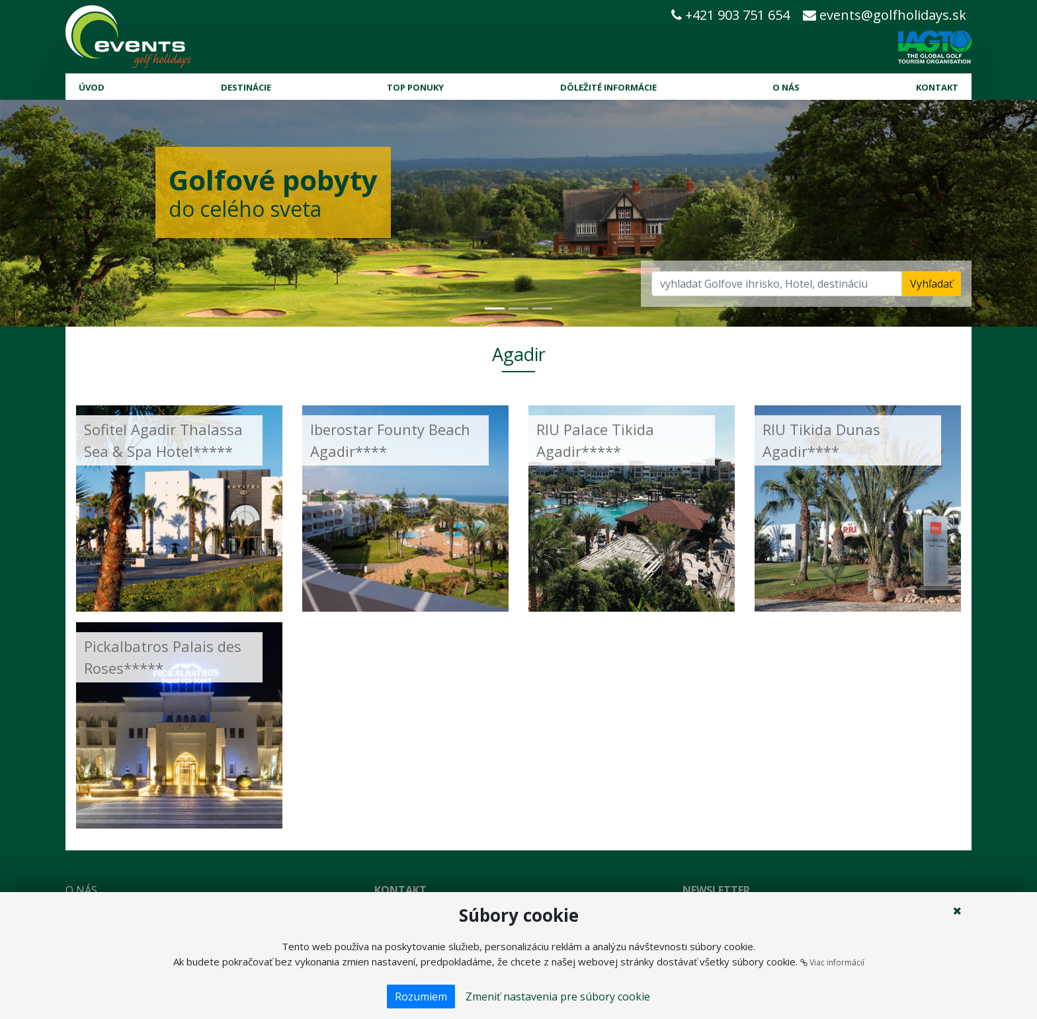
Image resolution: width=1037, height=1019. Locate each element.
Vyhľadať (931, 283)
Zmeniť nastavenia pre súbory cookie (558, 996)
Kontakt (937, 87)
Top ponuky (415, 87)
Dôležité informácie (608, 87)
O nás (786, 87)
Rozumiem (421, 996)
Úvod (91, 87)
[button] (77, 213)
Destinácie (246, 87)
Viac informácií (832, 962)
